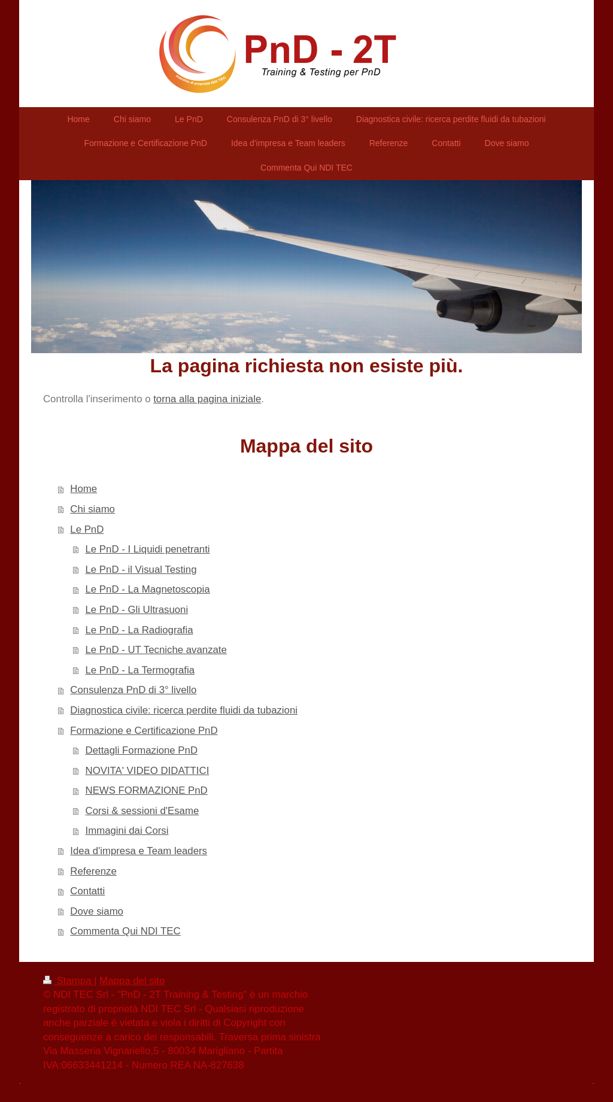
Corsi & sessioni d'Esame (142, 810)
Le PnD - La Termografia (140, 670)
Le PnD (87, 529)
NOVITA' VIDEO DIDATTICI (148, 770)
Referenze (93, 871)
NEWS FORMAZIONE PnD (147, 790)
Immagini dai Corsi (127, 830)
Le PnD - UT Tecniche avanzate (156, 649)
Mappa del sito (132, 980)
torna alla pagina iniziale (207, 399)
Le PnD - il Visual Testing (141, 569)
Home (83, 488)
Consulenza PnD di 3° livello (133, 690)
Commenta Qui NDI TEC (125, 931)
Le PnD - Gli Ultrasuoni (137, 609)
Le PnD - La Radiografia (139, 630)
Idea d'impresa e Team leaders (138, 851)
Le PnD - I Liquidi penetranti (148, 549)
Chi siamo (92, 509)
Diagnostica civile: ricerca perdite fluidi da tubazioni (184, 710)
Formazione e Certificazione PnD (143, 730)
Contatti (87, 891)
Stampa (68, 980)
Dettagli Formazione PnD (142, 750)
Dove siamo (96, 911)
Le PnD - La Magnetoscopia (148, 589)
